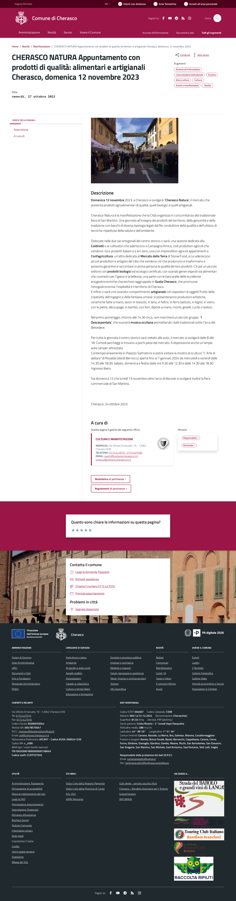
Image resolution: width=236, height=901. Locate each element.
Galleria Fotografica (202, 673)
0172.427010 (23, 716)
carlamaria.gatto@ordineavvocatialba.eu (147, 763)
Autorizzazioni (73, 678)
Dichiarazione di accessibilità (27, 789)
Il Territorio (197, 668)
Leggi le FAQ (18, 799)
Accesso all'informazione (155, 33)
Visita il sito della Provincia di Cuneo (85, 789)
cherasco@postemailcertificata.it (36, 731)
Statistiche (18, 857)
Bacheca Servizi (20, 820)
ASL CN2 (71, 794)
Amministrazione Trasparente (28, 783)
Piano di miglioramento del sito (28, 794)
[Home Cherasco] (46, 18)
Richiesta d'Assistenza (24, 815)
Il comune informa (166, 684)
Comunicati (162, 663)
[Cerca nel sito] (217, 18)
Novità (26, 46)
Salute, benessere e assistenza (127, 673)
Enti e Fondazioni (21, 678)
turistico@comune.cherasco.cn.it (113, 460)
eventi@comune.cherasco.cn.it (121, 456)
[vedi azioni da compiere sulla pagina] (200, 55)
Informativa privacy (22, 831)
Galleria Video (199, 678)
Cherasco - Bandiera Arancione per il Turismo (143, 789)
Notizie (160, 657)
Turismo (114, 684)
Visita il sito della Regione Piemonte (85, 783)
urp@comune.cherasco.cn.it (34, 735)
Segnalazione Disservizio (25, 810)
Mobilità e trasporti (120, 668)
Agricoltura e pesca (76, 657)
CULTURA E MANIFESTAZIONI (114, 439)
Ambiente (71, 663)
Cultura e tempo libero (78, 689)
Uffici (14, 668)
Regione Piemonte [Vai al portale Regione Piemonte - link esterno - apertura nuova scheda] (23, 4)
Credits (15, 846)
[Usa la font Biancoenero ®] (132, 4)
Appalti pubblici (74, 673)
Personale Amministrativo (26, 684)
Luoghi (195, 663)
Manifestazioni (41, 46)
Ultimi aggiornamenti (23, 852)
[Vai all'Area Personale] (200, 4)
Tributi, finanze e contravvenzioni (128, 678)
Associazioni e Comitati (204, 689)
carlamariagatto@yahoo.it (141, 759)
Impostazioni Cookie (22, 841)
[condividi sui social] (182, 55)
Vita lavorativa (118, 689)
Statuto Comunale (22, 825)
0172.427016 (24, 720)
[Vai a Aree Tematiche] (165, 4)
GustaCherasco (127, 794)
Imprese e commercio (121, 663)
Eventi (195, 657)
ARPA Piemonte (74, 799)
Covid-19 (161, 673)
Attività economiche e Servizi (208, 684)
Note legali (18, 836)
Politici (15, 689)
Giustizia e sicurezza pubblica (125, 657)
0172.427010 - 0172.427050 (125, 453)
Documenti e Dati (21, 673)
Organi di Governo (21, 657)
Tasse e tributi (163, 678)
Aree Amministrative (23, 663)
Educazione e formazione (79, 694)
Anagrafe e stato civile (78, 668)
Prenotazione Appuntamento (27, 804)
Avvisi (159, 689)
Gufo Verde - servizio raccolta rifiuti (138, 783)
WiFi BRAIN (125, 799)
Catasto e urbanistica (77, 684)
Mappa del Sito (20, 862)
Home (15, 46)
